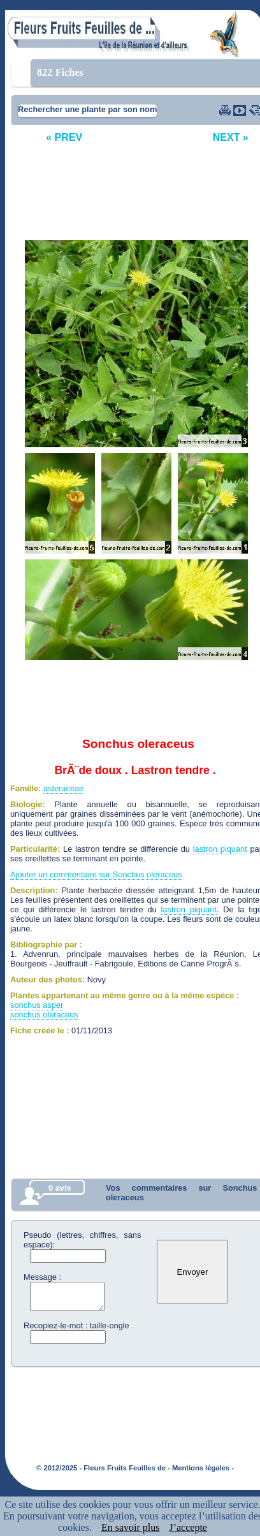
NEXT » (231, 137)
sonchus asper (36, 1005)
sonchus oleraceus (44, 1014)
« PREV (64, 137)
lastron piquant (220, 849)
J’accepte (188, 1527)
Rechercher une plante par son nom (87, 109)
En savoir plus (130, 1527)
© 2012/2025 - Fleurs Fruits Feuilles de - (103, 1468)
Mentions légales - (203, 1468)
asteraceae (63, 788)
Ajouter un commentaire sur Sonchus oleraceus (96, 874)
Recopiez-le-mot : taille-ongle (76, 1325)
